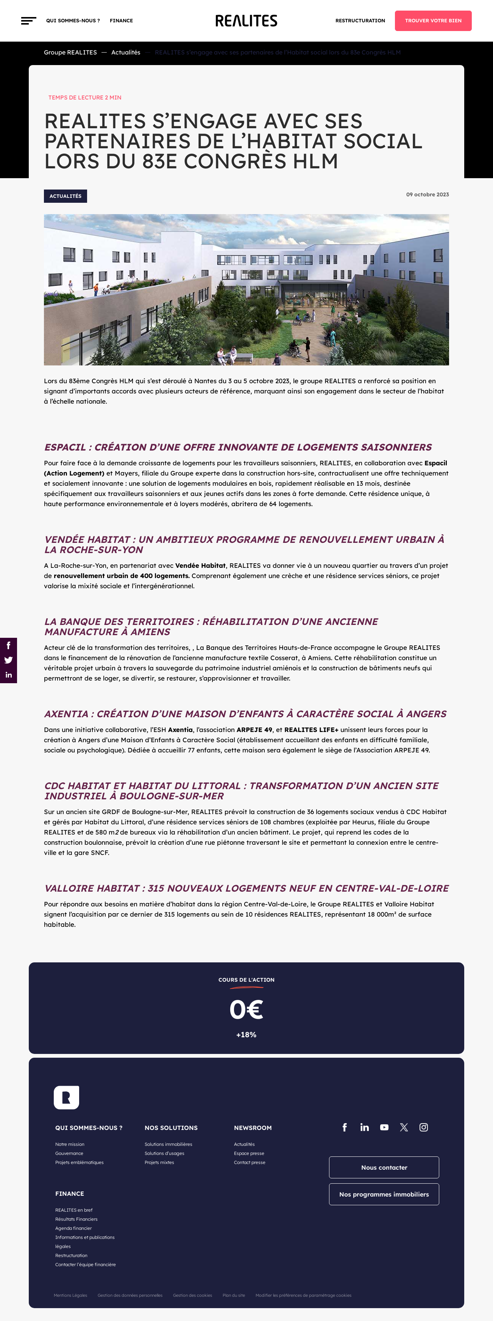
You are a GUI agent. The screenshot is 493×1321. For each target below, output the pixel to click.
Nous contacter (384, 1167)
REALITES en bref (74, 1210)
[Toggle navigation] (28, 21)
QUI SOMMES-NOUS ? (88, 1127)
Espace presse (249, 1153)
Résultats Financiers (76, 1219)
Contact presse (249, 1162)
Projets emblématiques (79, 1162)
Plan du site (234, 1295)
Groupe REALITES (70, 52)
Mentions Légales (70, 1295)
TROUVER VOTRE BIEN (433, 20)
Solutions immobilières (168, 1144)
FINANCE (121, 20)
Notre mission (69, 1144)
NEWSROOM (253, 1127)
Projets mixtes (159, 1162)
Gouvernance (69, 1153)
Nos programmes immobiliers (384, 1194)
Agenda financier (73, 1228)
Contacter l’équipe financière (85, 1264)
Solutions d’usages (164, 1153)
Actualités (125, 52)
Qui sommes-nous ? (73, 20)
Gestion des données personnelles (130, 1295)
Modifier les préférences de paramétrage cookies (303, 1295)
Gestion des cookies (192, 1295)
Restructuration (360, 20)
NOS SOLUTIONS (171, 1127)
